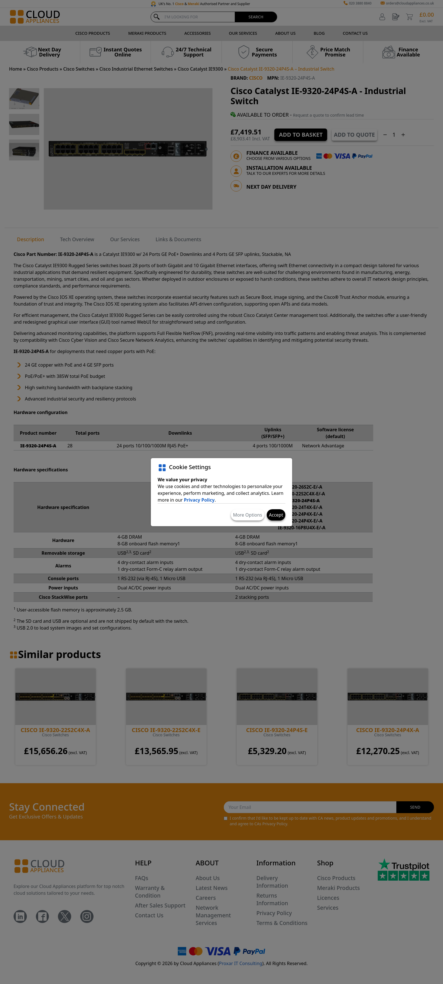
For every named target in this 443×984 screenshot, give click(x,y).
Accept (276, 515)
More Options (247, 515)
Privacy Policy (199, 500)
